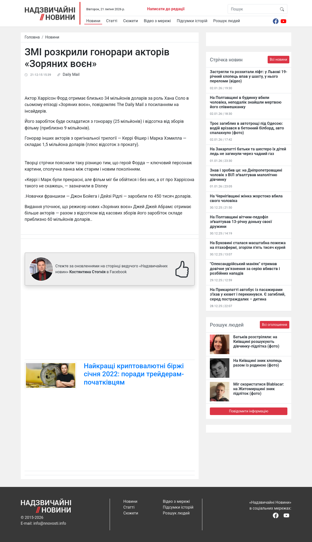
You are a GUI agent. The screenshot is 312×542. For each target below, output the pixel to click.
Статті (111, 21)
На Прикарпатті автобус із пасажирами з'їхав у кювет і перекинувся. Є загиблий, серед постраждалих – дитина (247, 294)
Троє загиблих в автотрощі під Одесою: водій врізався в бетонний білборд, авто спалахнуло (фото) (247, 128)
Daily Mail (71, 74)
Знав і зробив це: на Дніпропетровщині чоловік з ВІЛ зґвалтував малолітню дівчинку (246, 175)
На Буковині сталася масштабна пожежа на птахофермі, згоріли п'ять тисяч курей (248, 245)
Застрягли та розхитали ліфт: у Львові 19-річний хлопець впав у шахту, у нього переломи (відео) (248, 76)
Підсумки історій (192, 21)
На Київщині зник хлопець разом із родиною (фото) (257, 363)
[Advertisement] (110, 324)
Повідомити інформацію (248, 411)
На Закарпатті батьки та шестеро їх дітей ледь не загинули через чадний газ (248, 151)
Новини (93, 21)
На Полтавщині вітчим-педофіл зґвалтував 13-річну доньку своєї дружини (241, 222)
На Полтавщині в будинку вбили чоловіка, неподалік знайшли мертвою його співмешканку (246, 102)
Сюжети (130, 21)
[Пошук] (252, 9)
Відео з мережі (157, 21)
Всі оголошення (274, 325)
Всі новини (278, 59)
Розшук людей (226, 21)
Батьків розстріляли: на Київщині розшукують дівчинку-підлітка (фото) (256, 341)
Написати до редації (166, 9)
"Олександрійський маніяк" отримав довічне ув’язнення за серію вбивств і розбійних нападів (245, 268)
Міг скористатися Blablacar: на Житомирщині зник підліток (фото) (258, 389)
